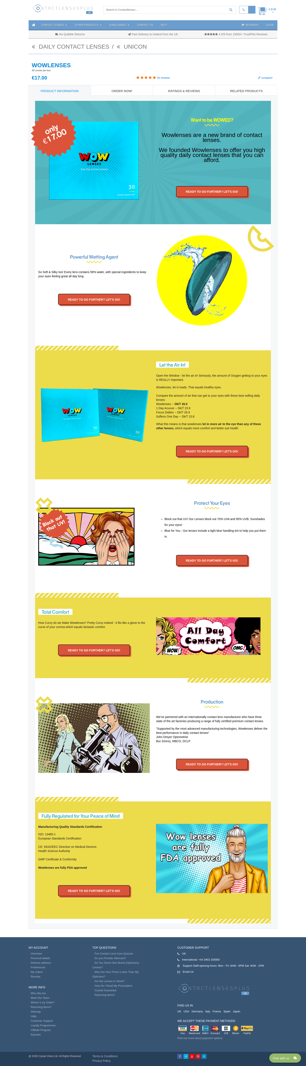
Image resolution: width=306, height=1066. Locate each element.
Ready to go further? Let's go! (212, 191)
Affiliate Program (41, 1030)
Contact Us (145, 25)
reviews (163, 77)
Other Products (88, 25)
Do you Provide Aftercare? (110, 958)
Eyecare (36, 1034)
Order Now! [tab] (122, 91)
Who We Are (38, 993)
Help (164, 25)
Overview (36, 953)
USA (186, 1011)
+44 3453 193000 (209, 959)
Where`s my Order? (43, 1002)
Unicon (132, 46)
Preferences (38, 967)
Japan (236, 1011)
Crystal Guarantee (105, 990)
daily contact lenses (70, 46)
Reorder (249, 25)
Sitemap (36, 1011)
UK (179, 1011)
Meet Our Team (40, 997)
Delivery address (41, 962)
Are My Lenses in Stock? (109, 981)
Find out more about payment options (199, 1038)
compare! (265, 77)
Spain (226, 1011)
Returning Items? (41, 1007)
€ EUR (272, 9)
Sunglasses (119, 25)
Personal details (40, 958)
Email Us (188, 971)
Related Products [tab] (246, 91)
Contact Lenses (54, 25)
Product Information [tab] (60, 91)
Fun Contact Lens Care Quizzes (113, 953)
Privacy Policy (101, 1060)
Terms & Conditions (105, 1056)
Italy (207, 1011)
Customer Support (42, 1020)
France (217, 1011)
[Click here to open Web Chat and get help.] (285, 1058)
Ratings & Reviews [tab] (184, 91)
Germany (197, 1011)
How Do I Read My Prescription (113, 985)
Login (270, 25)
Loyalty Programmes (43, 1025)
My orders (37, 972)
